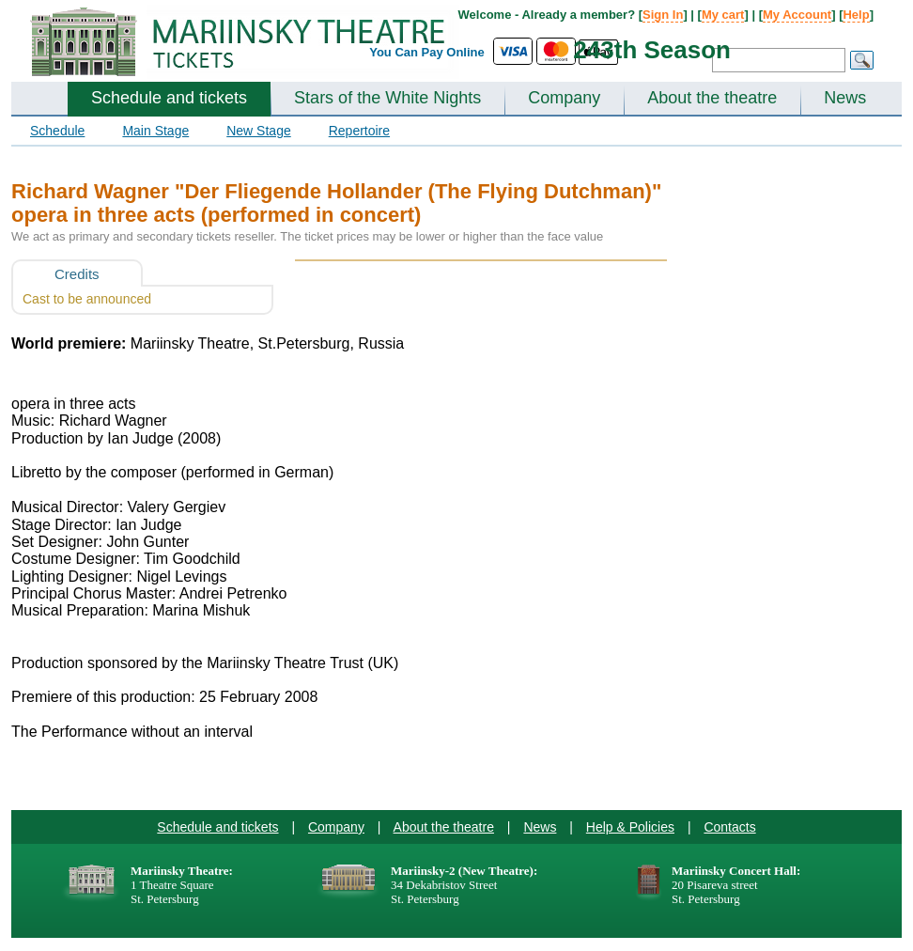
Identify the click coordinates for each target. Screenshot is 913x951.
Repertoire (359, 130)
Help (856, 15)
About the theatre (712, 97)
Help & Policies (630, 826)
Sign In (662, 15)
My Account (797, 15)
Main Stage (155, 130)
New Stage (258, 130)
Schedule (57, 130)
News (845, 97)
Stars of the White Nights (387, 97)
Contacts (729, 826)
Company (564, 97)
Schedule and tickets (169, 97)
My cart (723, 15)
